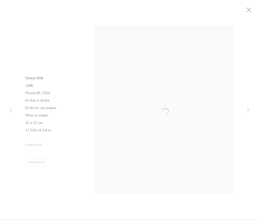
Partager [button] (37, 165)
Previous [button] (11, 110)
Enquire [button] (33, 147)
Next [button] (248, 110)
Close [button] (255, 11)
